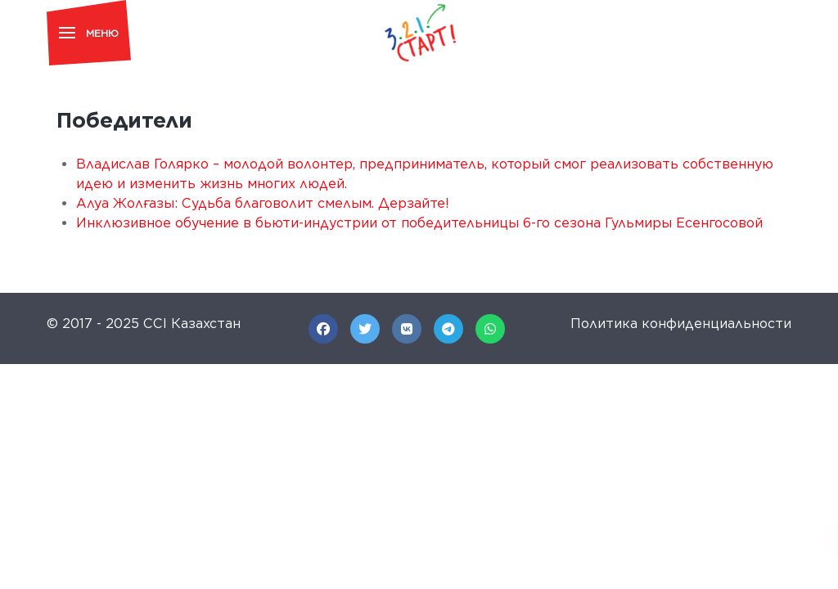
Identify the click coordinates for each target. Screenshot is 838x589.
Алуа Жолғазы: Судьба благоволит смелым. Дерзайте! (262, 203)
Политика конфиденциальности (680, 323)
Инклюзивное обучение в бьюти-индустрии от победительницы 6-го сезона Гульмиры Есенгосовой (419, 223)
